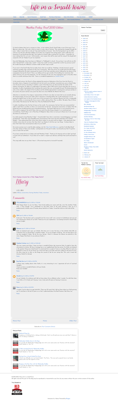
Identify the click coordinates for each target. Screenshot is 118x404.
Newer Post (16, 321)
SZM (17, 215)
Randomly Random (89, 126)
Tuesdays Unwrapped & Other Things (92, 101)
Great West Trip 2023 (98, 19)
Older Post (73, 321)
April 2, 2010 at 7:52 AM (33, 202)
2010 (84, 71)
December (87, 73)
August (86, 81)
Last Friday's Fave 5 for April (91, 94)
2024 (84, 42)
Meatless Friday (38, 192)
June (85, 85)
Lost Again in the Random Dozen (92, 99)
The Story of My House (55, 17)
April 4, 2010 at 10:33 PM (27, 287)
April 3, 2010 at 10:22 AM (33, 243)
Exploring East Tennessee (19, 19)
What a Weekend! (88, 142)
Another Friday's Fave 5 (90, 108)
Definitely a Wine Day (90, 124)
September (87, 79)
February (86, 154)
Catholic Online (59, 76)
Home (14, 17)
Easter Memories (88, 150)
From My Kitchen (81, 17)
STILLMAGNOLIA (21, 202)
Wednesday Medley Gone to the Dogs (29, 341)
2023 (84, 44)
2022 (84, 46)
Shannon (18, 228)
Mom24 (18, 276)
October (86, 77)
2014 (84, 63)
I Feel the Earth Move (89, 114)
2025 (84, 40)
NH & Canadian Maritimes (73, 19)
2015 (84, 61)
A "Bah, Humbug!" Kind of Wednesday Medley (31, 348)
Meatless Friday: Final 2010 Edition (91, 147)
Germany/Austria (34, 19)
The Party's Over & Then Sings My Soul (92, 119)
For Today (86, 140)
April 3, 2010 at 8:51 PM (30, 261)
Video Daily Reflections (52, 127)
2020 (84, 50)
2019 (84, 52)
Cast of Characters (32, 17)
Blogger (68, 398)
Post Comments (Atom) (48, 326)
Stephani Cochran (21, 243)
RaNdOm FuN (87, 112)
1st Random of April (89, 138)
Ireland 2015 (61, 19)
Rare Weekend (88, 130)
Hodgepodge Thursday (90, 110)
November (87, 75)
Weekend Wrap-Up (24, 333)
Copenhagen (44, 19)
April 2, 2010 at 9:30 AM (28, 228)
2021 (84, 48)
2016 (84, 59)
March (86, 152)
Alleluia (19, 192)
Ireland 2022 (86, 19)
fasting (31, 192)
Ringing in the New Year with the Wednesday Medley (33, 364)
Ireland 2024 (16, 22)
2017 (84, 57)
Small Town (43, 17)
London (53, 19)
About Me (21, 17)
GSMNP (91, 17)
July (85, 83)
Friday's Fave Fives (89, 134)
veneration (46, 192)
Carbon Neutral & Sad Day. (91, 97)
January (86, 157)
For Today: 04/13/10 (89, 128)
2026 (84, 38)
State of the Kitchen (69, 17)
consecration (25, 192)
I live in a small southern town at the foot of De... (93, 92)
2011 (84, 69)
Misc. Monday (87, 104)
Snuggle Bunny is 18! (89, 136)
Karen (18, 287)
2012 (84, 67)
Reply (18, 210)
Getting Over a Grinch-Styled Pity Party (30, 356)
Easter (85, 144)
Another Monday (88, 116)
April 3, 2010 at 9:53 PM (27, 276)
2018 (84, 55)
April (85, 89)
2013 (84, 65)
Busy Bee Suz (20, 261)
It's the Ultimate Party (90, 132)
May (85, 87)
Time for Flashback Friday (91, 122)
